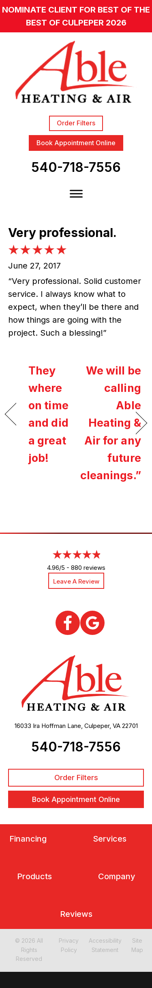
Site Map (137, 945)
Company (116, 876)
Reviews (76, 914)
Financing (28, 839)
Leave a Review (76, 581)
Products (34, 876)
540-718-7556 (76, 167)
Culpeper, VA (102, 726)
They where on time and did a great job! (48, 414)
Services (109, 839)
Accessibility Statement (105, 945)
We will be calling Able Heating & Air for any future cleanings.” (110, 423)
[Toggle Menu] (76, 194)
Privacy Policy (69, 945)
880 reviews (88, 567)
